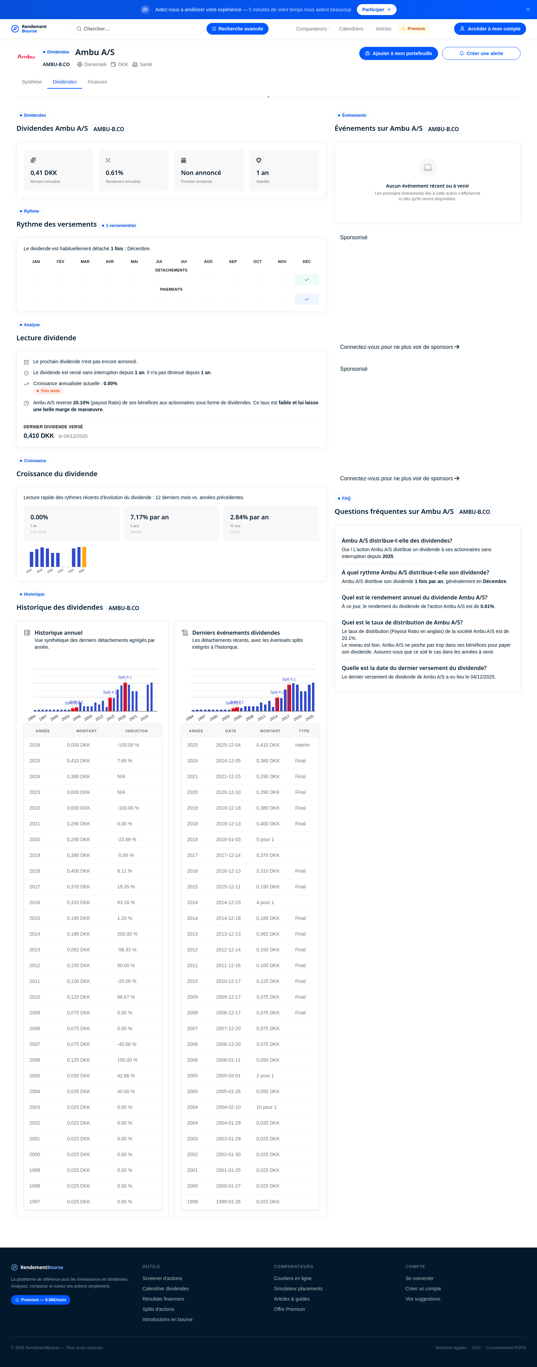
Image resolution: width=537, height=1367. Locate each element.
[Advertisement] (427, 292)
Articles (383, 28)
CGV (476, 1347)
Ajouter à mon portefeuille (398, 53)
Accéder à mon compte (490, 28)
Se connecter (419, 1278)
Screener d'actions (162, 1278)
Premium (413, 28)
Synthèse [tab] (32, 82)
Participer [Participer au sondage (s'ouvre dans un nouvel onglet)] (376, 9)
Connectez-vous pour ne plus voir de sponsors (399, 347)
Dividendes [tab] (64, 82)
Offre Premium (289, 1309)
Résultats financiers (163, 1299)
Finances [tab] (97, 82)
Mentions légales (451, 1347)
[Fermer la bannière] (528, 9)
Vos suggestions (422, 1299)
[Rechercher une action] (137, 29)
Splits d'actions (158, 1309)
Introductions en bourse (167, 1319)
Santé (142, 64)
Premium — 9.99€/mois (40, 1300)
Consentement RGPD (506, 1347)
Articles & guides (292, 1299)
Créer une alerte (481, 53)
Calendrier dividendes (165, 1288)
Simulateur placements (298, 1288)
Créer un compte (423, 1288)
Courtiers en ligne (293, 1278)
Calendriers (354, 28)
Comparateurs (314, 28)
